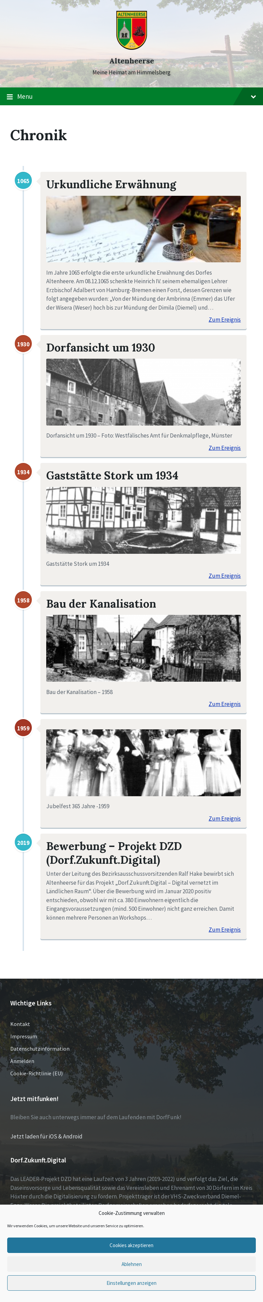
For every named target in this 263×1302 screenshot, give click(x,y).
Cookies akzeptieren (131, 1245)
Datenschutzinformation (40, 1048)
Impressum (23, 1036)
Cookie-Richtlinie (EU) (36, 1073)
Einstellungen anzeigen (131, 1283)
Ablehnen (132, 1264)
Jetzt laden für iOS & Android (46, 1136)
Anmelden (22, 1061)
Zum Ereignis (225, 319)
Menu (131, 96)
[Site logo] (131, 48)
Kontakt (20, 1023)
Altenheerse (131, 60)
